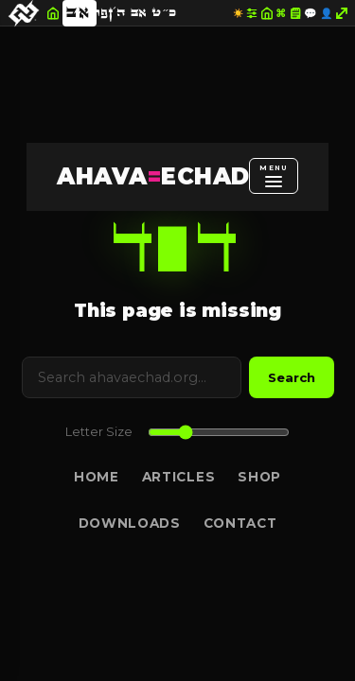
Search (291, 377)
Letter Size (99, 432)
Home (96, 476)
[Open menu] (273, 176)
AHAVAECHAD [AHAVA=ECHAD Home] (153, 176)
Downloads (130, 523)
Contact (240, 523)
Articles (178, 476)
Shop (259, 476)
